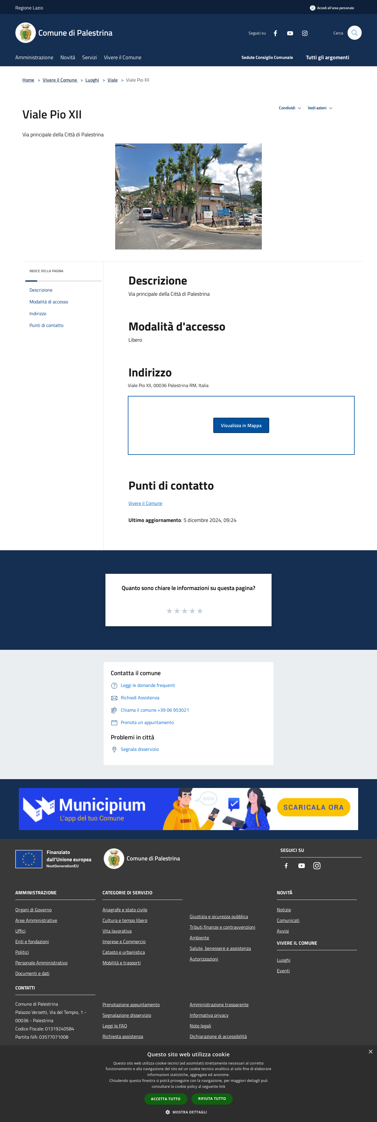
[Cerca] (355, 33)
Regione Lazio (29, 7)
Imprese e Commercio (123, 941)
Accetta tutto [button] (166, 1098)
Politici (22, 952)
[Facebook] (273, 33)
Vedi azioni (321, 108)
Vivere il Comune (60, 79)
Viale (113, 79)
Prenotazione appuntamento (131, 1004)
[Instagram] (302, 33)
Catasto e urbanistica (123, 952)
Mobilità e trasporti (121, 962)
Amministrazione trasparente (219, 1004)
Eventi (283, 970)
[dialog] (188, 1084)
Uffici (20, 930)
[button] (188, 1112)
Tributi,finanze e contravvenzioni (222, 927)
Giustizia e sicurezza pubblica (219, 916)
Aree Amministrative (36, 920)
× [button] (370, 1052)
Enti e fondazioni (32, 941)
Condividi (291, 108)
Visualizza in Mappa (241, 425)
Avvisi (283, 930)
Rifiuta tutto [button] (212, 1098)
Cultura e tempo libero (124, 920)
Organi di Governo (33, 909)
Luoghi (92, 79)
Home (28, 79)
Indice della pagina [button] (46, 271)
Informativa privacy (209, 1015)
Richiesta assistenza (122, 1036)
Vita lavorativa (117, 930)
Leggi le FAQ (114, 1025)
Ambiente (199, 937)
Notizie (284, 909)
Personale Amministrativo (41, 962)
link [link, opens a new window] (222, 1086)
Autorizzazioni (204, 958)
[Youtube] (287, 33)
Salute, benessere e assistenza (220, 948)
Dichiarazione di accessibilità (218, 1036)
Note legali (200, 1025)
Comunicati (288, 920)
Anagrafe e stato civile (124, 909)
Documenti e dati (32, 973)
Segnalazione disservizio (126, 1015)
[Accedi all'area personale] (332, 8)
